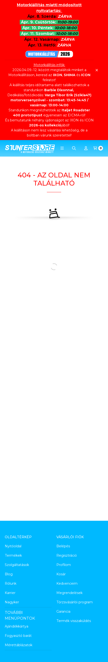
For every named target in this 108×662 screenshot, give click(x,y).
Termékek (13, 555)
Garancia (63, 611)
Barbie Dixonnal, (59, 90)
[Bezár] (97, 70)
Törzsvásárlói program (74, 602)
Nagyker (12, 602)
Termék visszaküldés (73, 621)
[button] (62, 148)
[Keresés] (74, 148)
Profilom (63, 565)
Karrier (10, 593)
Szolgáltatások (17, 565)
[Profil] (86, 148)
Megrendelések (69, 593)
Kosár (61, 574)
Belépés (63, 546)
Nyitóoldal (13, 546)
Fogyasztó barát (18, 636)
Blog (9, 574)
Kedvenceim (67, 583)
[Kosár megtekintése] (98, 148)
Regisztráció (66, 555)
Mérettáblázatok (18, 645)
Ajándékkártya (16, 626)
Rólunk (10, 583)
